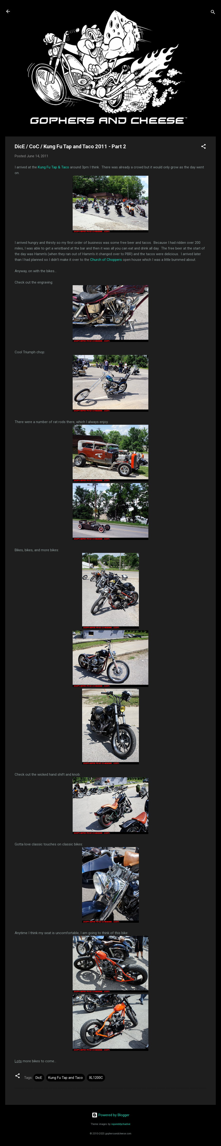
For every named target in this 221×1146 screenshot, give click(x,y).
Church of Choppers (106, 260)
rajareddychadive (120, 1124)
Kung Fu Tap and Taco (65, 1078)
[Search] (213, 13)
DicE (38, 1078)
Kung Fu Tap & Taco (53, 167)
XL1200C (96, 1078)
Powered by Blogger (110, 1115)
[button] (203, 147)
